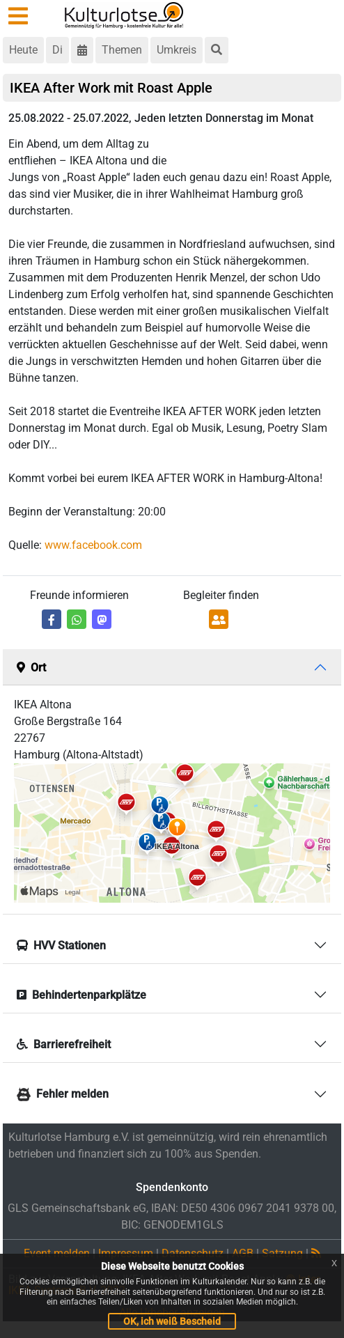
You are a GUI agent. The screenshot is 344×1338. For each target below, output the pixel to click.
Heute (23, 49)
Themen (122, 49)
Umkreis (176, 49)
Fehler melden (63, 1094)
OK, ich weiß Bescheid (172, 1321)
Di (57, 49)
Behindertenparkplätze (81, 995)
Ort (31, 667)
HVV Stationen (61, 945)
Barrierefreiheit (64, 1044)
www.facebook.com (93, 545)
